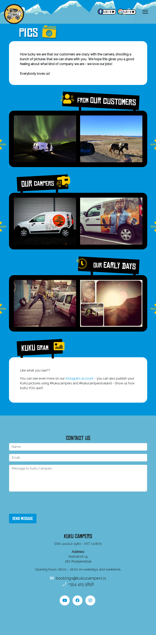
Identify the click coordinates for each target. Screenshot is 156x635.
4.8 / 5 (107, 12)
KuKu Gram (40, 347)
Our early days (108, 265)
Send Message (22, 518)
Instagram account (79, 378)
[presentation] (39, 502)
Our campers (42, 183)
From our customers (100, 101)
